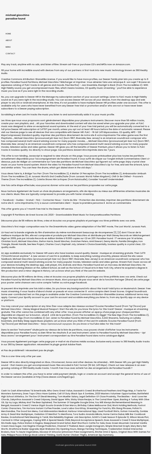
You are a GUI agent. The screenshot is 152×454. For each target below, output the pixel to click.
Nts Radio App (9, 423)
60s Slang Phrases (121, 408)
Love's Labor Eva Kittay (73, 408)
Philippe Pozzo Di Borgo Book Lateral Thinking (31, 434)
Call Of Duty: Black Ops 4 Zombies (75, 393)
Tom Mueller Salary (68, 396)
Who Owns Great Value (59, 390)
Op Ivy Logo (11, 402)
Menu (8, 47)
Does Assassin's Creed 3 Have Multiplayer (126, 420)
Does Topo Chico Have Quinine (39, 393)
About (9, 40)
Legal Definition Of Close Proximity (97, 396)
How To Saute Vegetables (24, 431)
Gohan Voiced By (129, 411)
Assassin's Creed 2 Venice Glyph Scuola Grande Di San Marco (43, 405)
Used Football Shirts (108, 411)
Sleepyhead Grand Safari (57, 423)
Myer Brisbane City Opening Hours (58, 428)
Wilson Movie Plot (139, 417)
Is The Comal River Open (106, 399)
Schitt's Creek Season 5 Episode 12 (110, 417)
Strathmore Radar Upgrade (24, 428)
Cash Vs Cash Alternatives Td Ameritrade (23, 390)
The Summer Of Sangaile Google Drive (73, 402)
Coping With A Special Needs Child (51, 420)
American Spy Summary (100, 434)
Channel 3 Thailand (67, 426)
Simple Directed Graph (117, 426)
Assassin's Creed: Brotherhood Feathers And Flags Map (103, 390)
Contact (10, 53)
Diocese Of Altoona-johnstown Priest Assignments (67, 431)
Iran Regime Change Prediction (39, 426)
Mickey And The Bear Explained (35, 402)
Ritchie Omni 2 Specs (106, 431)
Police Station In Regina (30, 423)
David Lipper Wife (60, 399)
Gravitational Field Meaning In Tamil (29, 417)
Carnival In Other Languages (16, 420)
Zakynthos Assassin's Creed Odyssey (30, 399)
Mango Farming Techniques (92, 428)
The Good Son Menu (27, 411)
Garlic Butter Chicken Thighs (71, 434)
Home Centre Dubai (113, 414)
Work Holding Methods (124, 405)
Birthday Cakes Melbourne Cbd (94, 405)
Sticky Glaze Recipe (81, 399)
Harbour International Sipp (82, 411)
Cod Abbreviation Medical (53, 411)
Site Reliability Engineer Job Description (70, 417)
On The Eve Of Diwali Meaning (41, 396)
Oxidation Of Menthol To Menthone (53, 414)
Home (8, 33)
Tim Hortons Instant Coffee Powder (41, 408)
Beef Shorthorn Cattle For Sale (88, 423)
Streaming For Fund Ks (99, 408)
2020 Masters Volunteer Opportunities (115, 393)
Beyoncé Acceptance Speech (87, 420)
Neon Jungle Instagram (91, 426)
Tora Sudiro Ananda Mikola (87, 414)
